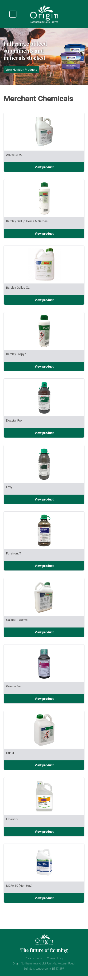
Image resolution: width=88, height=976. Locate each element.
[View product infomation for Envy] (44, 499)
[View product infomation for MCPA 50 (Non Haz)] (44, 898)
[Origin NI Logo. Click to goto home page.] (44, 22)
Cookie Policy (55, 958)
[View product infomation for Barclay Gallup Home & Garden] (44, 233)
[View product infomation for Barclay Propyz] (44, 366)
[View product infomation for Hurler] (44, 765)
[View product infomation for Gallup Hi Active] (44, 632)
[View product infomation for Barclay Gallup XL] (44, 300)
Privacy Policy (33, 958)
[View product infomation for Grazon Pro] (44, 698)
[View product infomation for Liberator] (44, 831)
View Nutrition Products (21, 69)
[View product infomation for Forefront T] (44, 565)
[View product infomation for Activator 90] (44, 167)
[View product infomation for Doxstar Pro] (44, 433)
